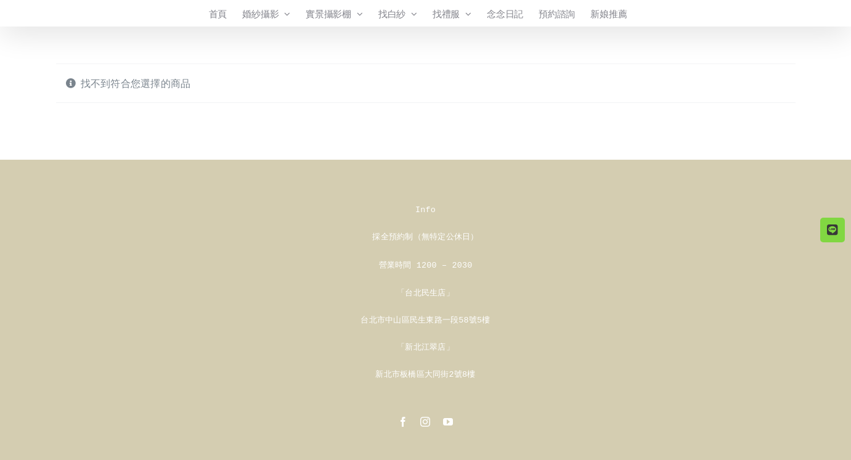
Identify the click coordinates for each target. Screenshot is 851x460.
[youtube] (448, 418)
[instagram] (425, 418)
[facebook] (403, 418)
